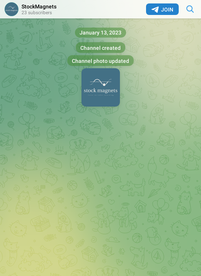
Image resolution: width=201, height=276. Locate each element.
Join (162, 10)
